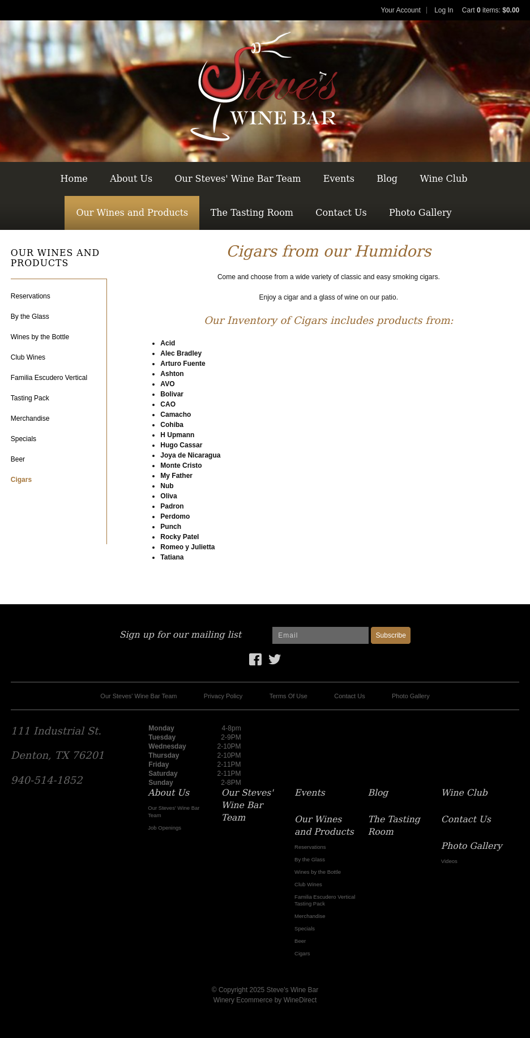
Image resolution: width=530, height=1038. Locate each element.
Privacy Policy (223, 696)
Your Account (401, 10)
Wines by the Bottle (40, 337)
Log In (443, 10)
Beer (18, 459)
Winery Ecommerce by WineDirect (265, 1000)
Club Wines (28, 357)
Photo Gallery (420, 212)
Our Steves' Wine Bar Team (237, 178)
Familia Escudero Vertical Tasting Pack (324, 900)
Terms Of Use (288, 696)
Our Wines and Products (132, 212)
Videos (449, 861)
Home (74, 178)
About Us (131, 178)
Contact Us (340, 212)
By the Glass (30, 317)
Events (338, 178)
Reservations (30, 296)
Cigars (21, 480)
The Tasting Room (252, 212)
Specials (23, 439)
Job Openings (164, 828)
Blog (387, 178)
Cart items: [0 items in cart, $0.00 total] (490, 10)
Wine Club (443, 178)
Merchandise (30, 418)
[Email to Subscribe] (320, 635)
